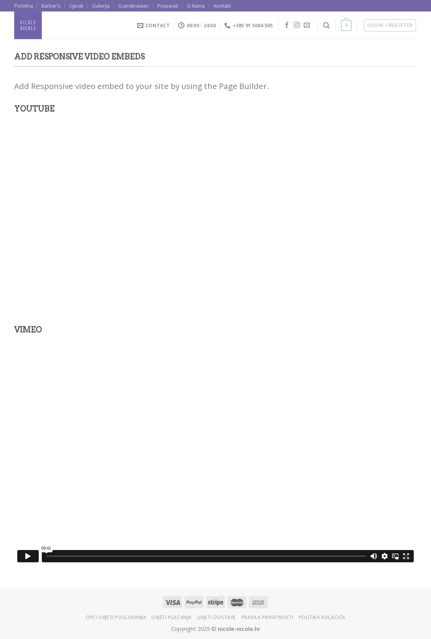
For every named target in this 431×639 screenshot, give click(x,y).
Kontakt (222, 5)
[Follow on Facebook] (287, 25)
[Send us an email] (307, 25)
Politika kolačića (322, 617)
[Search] (326, 25)
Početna (23, 5)
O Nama (196, 5)
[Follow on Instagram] (297, 25)
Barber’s (51, 5)
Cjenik (76, 5)
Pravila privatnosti (268, 617)
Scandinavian (133, 5)
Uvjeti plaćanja (171, 617)
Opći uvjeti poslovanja (116, 617)
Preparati (167, 5)
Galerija (101, 5)
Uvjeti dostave (217, 617)
